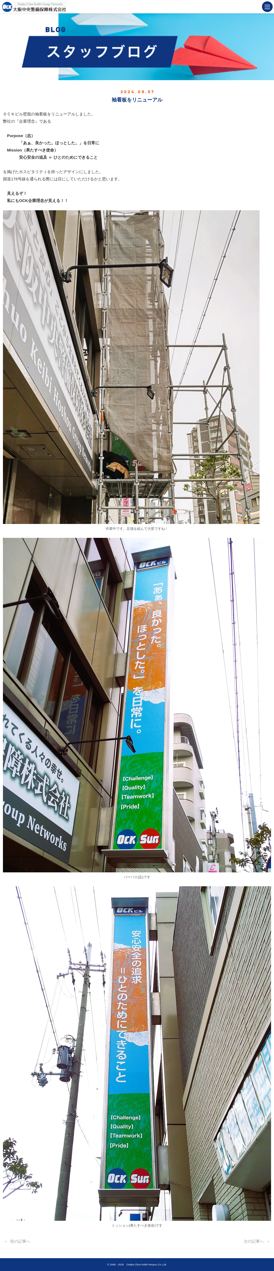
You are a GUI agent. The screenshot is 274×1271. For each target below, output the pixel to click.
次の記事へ (254, 1241)
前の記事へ (20, 1241)
